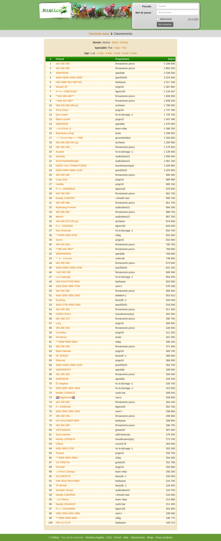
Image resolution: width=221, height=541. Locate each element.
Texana (60, 453)
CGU (109, 537)
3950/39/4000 (63, 253)
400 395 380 (63, 174)
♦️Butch (60, 216)
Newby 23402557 (65, 198)
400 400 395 (63, 63)
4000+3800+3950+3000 (69, 77)
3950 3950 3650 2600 (68, 513)
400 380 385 (63, 212)
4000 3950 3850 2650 (68, 295)
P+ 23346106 (63, 406)
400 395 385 (63, 309)
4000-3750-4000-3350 (68, 304)
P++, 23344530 (64, 225)
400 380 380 (63, 290)
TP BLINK (61, 485)
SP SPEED (62, 355)
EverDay (60, 300)
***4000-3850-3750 (66, 235)
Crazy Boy (61, 179)
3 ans (109, 53)
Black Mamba (63, 351)
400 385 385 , (63, 425)
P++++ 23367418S (66, 91)
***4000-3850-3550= (67, 457)
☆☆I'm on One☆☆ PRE (69, 137)
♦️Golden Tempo (64, 490)
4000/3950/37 (63, 369)
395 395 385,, (63, 202)
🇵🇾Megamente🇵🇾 (65, 397)
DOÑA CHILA (63, 314)
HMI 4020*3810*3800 (68, 480)
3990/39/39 (62, 124)
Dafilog (55, 537)
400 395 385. (63, 402)
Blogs (150, 537)
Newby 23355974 (65, 439)
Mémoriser (164, 19)
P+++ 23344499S (65, 508)
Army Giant (62, 110)
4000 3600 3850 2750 (68, 286)
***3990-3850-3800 (66, 518)
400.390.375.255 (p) (67, 221)
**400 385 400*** (65, 96)
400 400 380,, (63, 244)
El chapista (62, 383)
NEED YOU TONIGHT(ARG (71, 165)
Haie (117, 47)
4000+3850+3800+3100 (69, 170)
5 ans (125, 53)
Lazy (58, 323)
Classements (138, 537)
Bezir (115, 42)
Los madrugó (63, 276)
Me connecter (165, 24)
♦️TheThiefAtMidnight (67, 161)
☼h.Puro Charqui (65, 471)
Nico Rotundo (63, 230)
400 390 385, (63, 346)
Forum (117, 537)
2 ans (101, 53)
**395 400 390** (65, 249)
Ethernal (60, 360)
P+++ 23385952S (65, 188)
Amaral (60, 151)
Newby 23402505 (65, 494)
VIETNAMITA (63, 429)
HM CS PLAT (63, 522)
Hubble (60, 184)
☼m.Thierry (62, 499)
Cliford (59, 443)
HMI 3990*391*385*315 (69, 82)
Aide (125, 537)
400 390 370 (63, 318)
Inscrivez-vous (99, 33)
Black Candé (63, 119)
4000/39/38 (62, 73)
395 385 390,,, (64, 147)
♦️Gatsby (60, 156)
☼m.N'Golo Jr (63, 128)
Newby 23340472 (65, 392)
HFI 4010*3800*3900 (67, 420)
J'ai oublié (193, 19)
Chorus (124, 42)
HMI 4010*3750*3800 (68, 281)
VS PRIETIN (63, 462)
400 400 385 (63, 68)
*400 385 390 (63, 272)
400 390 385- (63, 193)
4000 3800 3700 (65, 448)
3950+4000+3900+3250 (69, 365)
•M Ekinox (61, 337)
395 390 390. (63, 327)
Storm (59, 239)
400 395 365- (63, 263)
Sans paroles (63, 434)
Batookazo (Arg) (65, 133)
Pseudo (146, 6)
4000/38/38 (62, 378)
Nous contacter (164, 537)
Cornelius (61, 332)
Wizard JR (61, 86)
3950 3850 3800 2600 (68, 388)
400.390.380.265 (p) (67, 142)
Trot (124, 47)
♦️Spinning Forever (66, 207)
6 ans (134, 53)
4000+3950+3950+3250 (69, 267)
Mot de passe (143, 12)
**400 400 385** (65, 100)
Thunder (60, 467)
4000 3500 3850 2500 (68, 411)
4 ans (117, 53)
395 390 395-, (63, 416)
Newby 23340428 (65, 504)
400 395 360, (63, 374)
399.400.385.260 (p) (67, 105)
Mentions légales (94, 537)
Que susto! (62, 114)
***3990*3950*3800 (66, 341)
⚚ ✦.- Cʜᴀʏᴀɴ (64, 258)
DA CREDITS (63, 476)
